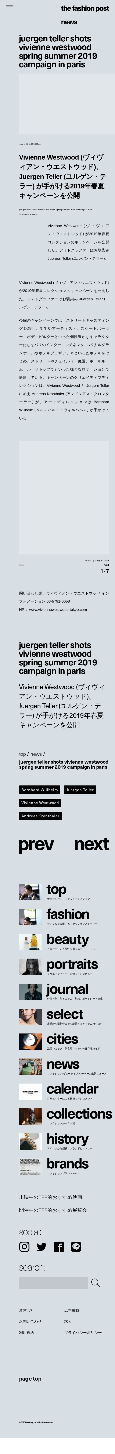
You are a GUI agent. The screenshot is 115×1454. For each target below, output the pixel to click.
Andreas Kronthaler (40, 832)
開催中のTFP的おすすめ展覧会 (53, 1226)
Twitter (42, 1263)
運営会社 (26, 1327)
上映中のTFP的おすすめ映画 (50, 1213)
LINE (76, 1263)
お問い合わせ (30, 1338)
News (69, 21)
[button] (86, 573)
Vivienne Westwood (40, 819)
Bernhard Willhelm (39, 806)
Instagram (24, 1263)
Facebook (59, 1263)
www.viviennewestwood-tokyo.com (58, 626)
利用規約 (26, 1349)
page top (30, 1394)
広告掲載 (71, 1327)
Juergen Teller (80, 806)
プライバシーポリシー (83, 1349)
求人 (68, 1338)
